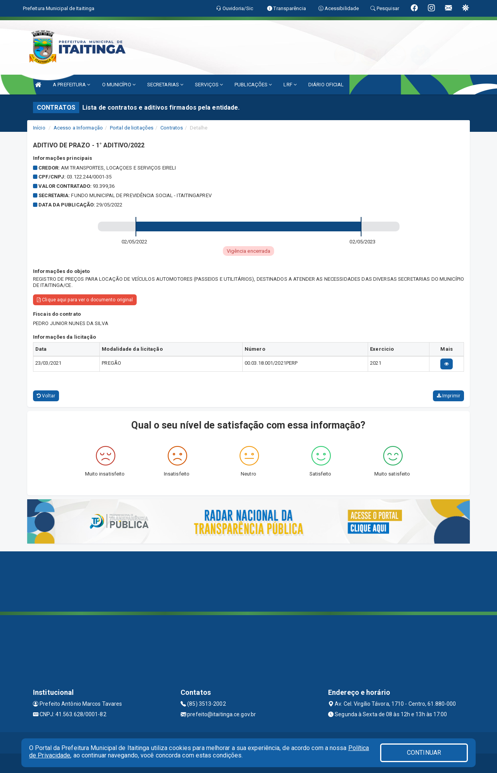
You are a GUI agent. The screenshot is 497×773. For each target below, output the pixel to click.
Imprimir (448, 396)
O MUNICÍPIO (119, 84)
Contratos (171, 128)
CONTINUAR (424, 752)
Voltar (46, 396)
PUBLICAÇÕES (253, 84)
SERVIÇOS (209, 84)
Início (39, 128)
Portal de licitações (131, 128)
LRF (290, 84)
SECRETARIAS (165, 84)
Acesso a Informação (78, 128)
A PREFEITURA (71, 84)
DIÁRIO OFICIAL (326, 84)
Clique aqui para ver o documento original (85, 300)
